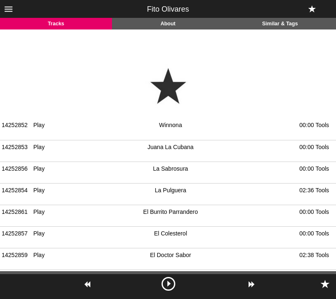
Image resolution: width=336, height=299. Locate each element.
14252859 (14, 255)
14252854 (14, 190)
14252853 (14, 147)
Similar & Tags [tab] (280, 24)
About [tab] (167, 24)
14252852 (14, 125)
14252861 (14, 211)
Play (39, 125)
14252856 (14, 168)
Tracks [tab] (56, 24)
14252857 (14, 233)
